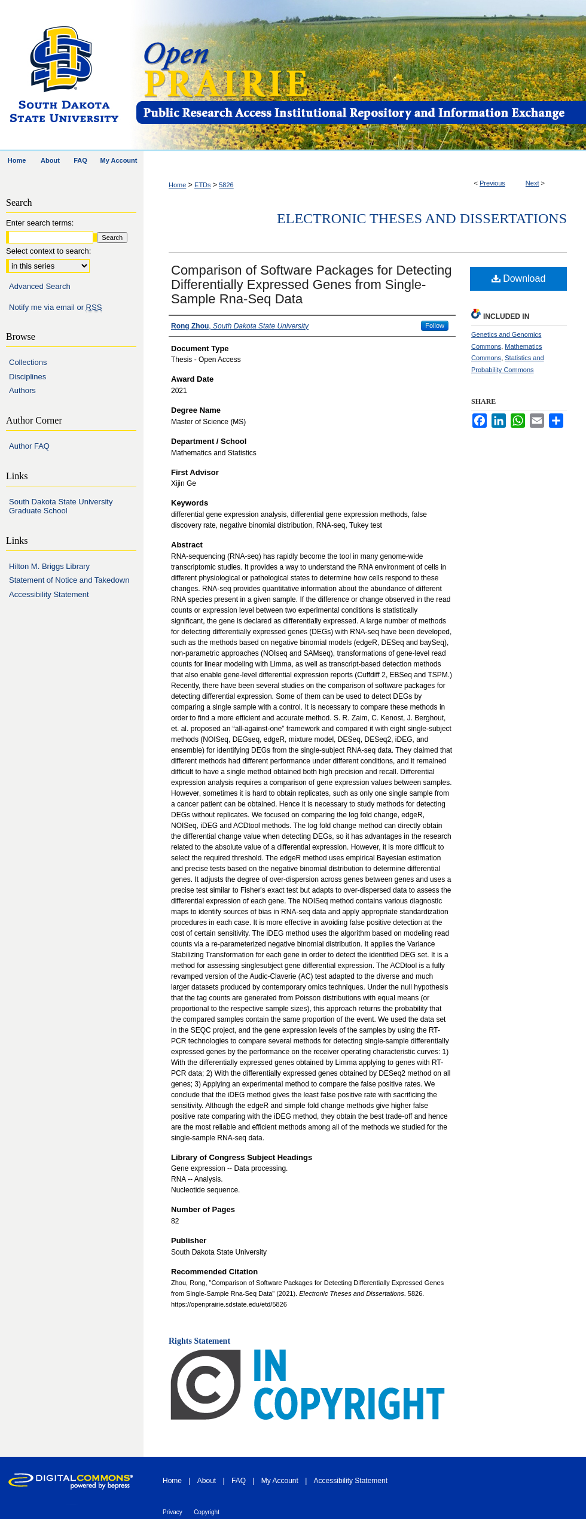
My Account (279, 1481)
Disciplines (27, 376)
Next (532, 183)
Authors (22, 390)
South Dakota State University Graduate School (60, 506)
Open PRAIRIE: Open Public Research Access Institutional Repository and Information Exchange (360, 75)
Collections (28, 362)
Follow (434, 325)
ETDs (202, 184)
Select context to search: (48, 250)
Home (177, 184)
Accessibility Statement (49, 594)
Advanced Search (40, 286)
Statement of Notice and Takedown (69, 580)
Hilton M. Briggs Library (49, 566)
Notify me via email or (55, 307)
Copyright (206, 1512)
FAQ (238, 1481)
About (206, 1481)
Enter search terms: (40, 222)
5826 (226, 184)
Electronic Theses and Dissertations (422, 218)
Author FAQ (29, 446)
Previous (492, 183)
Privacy (172, 1512)
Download (519, 278)
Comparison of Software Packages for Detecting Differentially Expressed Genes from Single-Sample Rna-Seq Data (311, 284)
